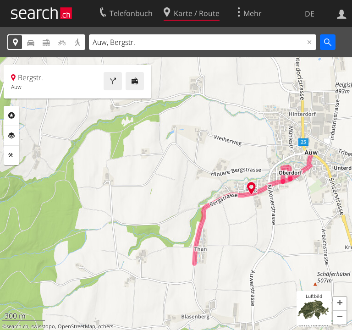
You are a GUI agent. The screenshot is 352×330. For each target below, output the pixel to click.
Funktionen (11, 155)
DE (309, 14)
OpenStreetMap (76, 326)
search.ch (17, 326)
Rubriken (11, 115)
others (105, 326)
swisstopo (43, 326)
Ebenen (11, 135)
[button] (339, 304)
